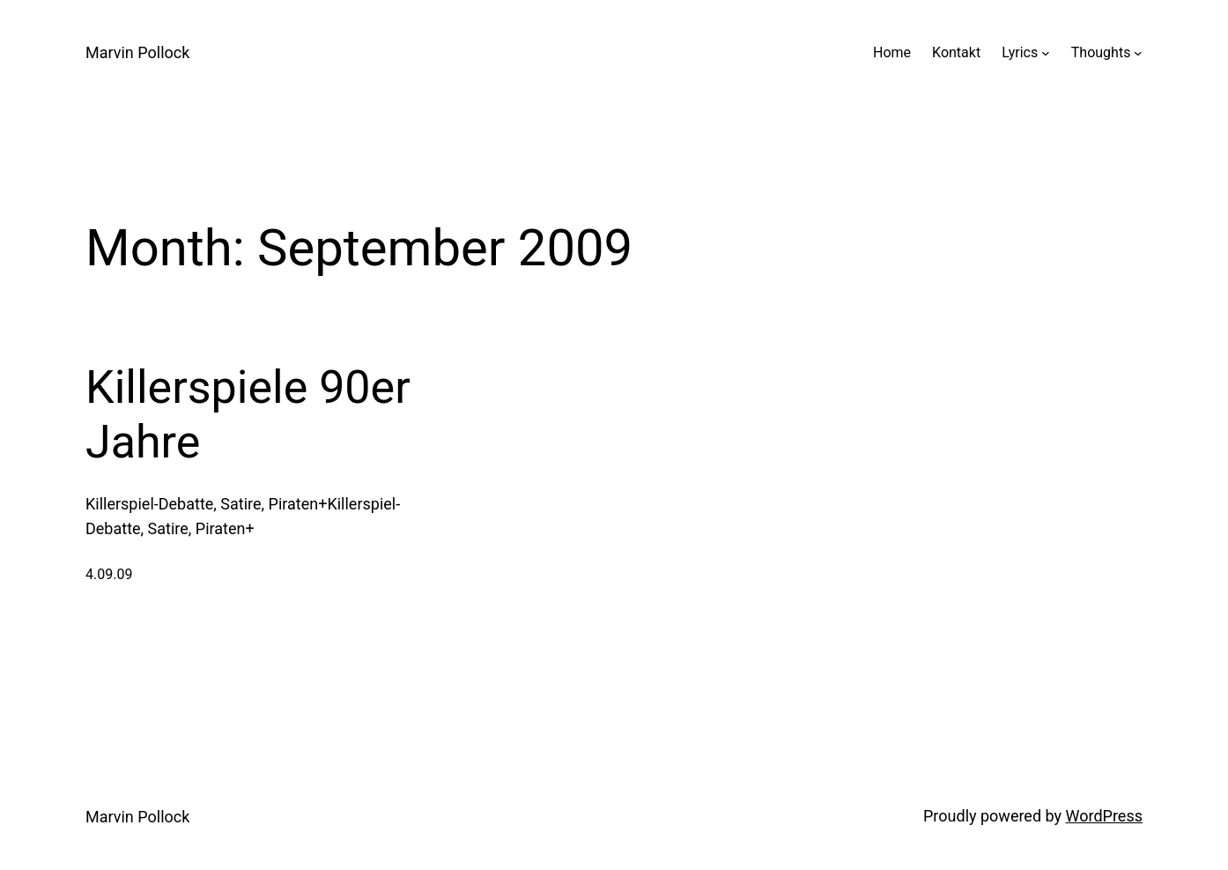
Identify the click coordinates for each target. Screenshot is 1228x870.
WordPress (1104, 816)
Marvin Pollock (137, 52)
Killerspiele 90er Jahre (248, 415)
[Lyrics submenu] (1045, 52)
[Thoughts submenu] (1138, 52)
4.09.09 (108, 574)
